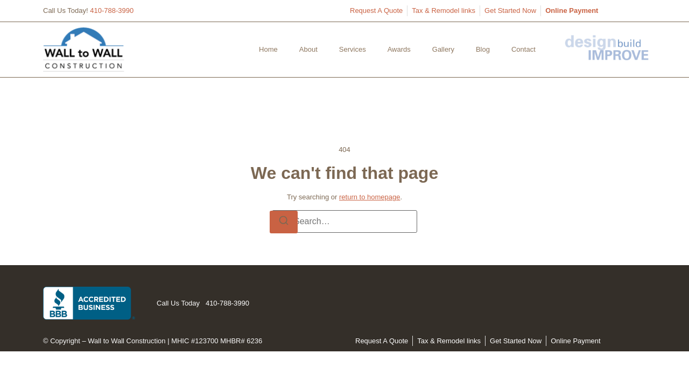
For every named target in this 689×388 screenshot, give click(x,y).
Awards (399, 49)
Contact (523, 49)
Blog (483, 49)
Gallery (443, 49)
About (308, 49)
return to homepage (369, 197)
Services (352, 49)
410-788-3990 (111, 10)
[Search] (284, 222)
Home (268, 49)
